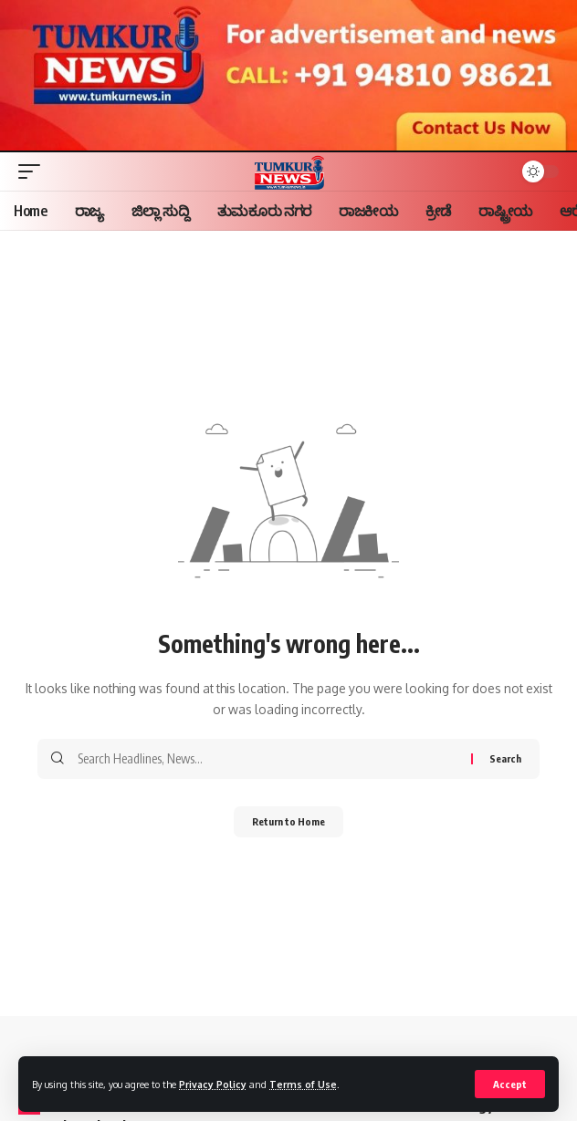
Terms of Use (303, 1084)
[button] (510, 1084)
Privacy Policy (213, 1084)
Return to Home (288, 821)
